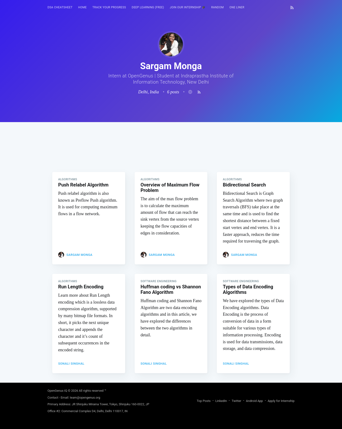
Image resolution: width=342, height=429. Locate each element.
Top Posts (203, 401)
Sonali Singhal (71, 363)
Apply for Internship (281, 401)
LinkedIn (221, 401)
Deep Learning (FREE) (148, 7)
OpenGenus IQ (57, 390)
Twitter (236, 401)
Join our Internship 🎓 (188, 7)
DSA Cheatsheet (60, 7)
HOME (82, 7)
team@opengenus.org (85, 397)
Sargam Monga (79, 255)
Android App (254, 401)
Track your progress (109, 7)
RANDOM (217, 7)
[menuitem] (60, 7)
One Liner (236, 7)
